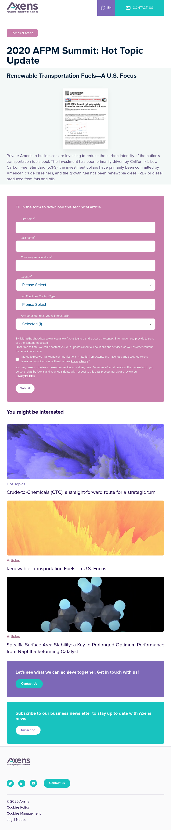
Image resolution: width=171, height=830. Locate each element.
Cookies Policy (18, 807)
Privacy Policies (25, 376)
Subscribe (28, 730)
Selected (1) (32, 324)
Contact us (57, 783)
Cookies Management (24, 813)
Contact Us (29, 683)
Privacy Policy (79, 361)
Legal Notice (16, 820)
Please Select (34, 285)
